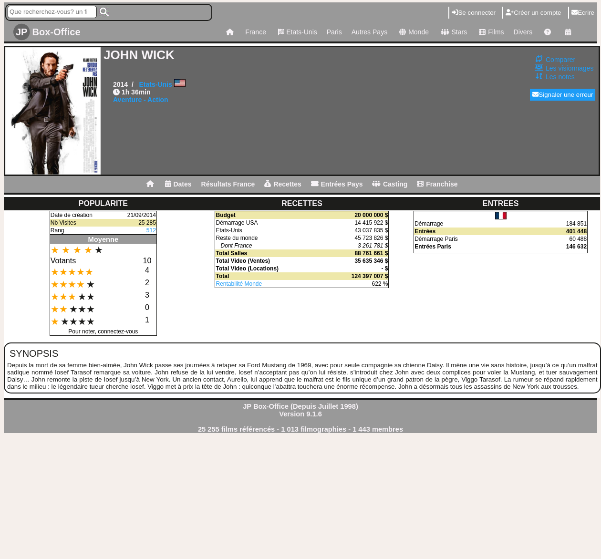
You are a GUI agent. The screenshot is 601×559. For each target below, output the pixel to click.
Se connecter (474, 12)
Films (490, 32)
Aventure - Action (140, 100)
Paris (334, 32)
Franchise (437, 184)
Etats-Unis (296, 32)
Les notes (560, 77)
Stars (452, 32)
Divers (523, 32)
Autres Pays (369, 32)
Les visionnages (569, 68)
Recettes (282, 184)
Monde (413, 32)
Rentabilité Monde (239, 283)
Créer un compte (533, 12)
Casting (389, 184)
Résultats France (228, 184)
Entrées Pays (337, 184)
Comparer (560, 59)
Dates (178, 184)
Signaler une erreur (562, 94)
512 (151, 230)
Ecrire (582, 12)
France (255, 32)
